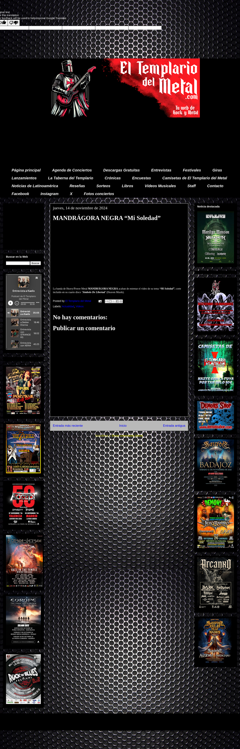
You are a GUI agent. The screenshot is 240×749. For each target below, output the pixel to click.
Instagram (49, 194)
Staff (192, 186)
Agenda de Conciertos (72, 170)
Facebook (20, 194)
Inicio (123, 425)
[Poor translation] (14, 23)
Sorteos (103, 186)
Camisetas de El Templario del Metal (194, 178)
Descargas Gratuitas (121, 170)
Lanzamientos (24, 178)
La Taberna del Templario (70, 178)
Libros (127, 186)
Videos (80, 306)
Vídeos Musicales (160, 186)
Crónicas (113, 178)
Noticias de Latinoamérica (35, 186)
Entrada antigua (174, 425)
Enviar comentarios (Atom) (127, 435)
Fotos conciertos (99, 194)
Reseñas (77, 186)
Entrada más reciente (68, 425)
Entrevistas (161, 170)
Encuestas (141, 178)
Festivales (192, 170)
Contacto (215, 186)
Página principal (26, 170)
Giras (217, 170)
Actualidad (68, 306)
